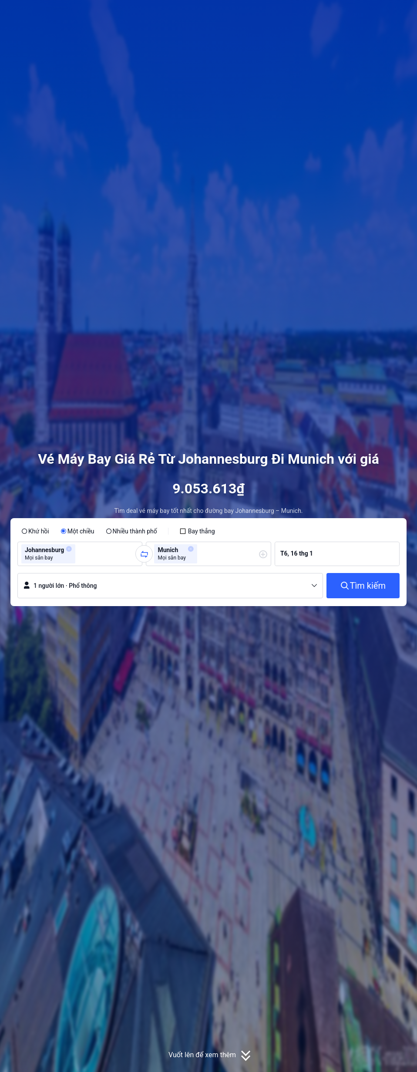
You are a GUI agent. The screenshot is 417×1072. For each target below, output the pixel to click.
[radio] (35, 531)
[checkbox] (197, 531)
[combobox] (80, 553)
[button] (349, 14)
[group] (79, 554)
